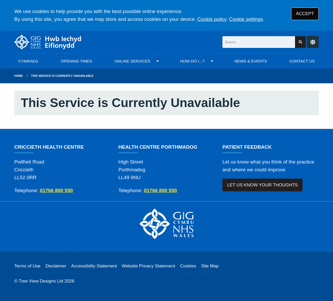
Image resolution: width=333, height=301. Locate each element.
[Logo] (47, 42)
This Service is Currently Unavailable (62, 75)
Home (18, 75)
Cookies (188, 266)
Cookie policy (211, 19)
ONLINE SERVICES (132, 61)
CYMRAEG (28, 61)
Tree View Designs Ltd (41, 281)
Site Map (210, 266)
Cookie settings (246, 19)
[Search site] (300, 42)
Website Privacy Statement (148, 266)
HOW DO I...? (192, 61)
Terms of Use (27, 266)
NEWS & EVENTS (250, 61)
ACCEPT (305, 13)
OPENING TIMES (76, 61)
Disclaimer (56, 266)
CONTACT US (302, 61)
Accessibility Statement (94, 266)
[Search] (258, 42)
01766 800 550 (56, 190)
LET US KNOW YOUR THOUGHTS (262, 185)
